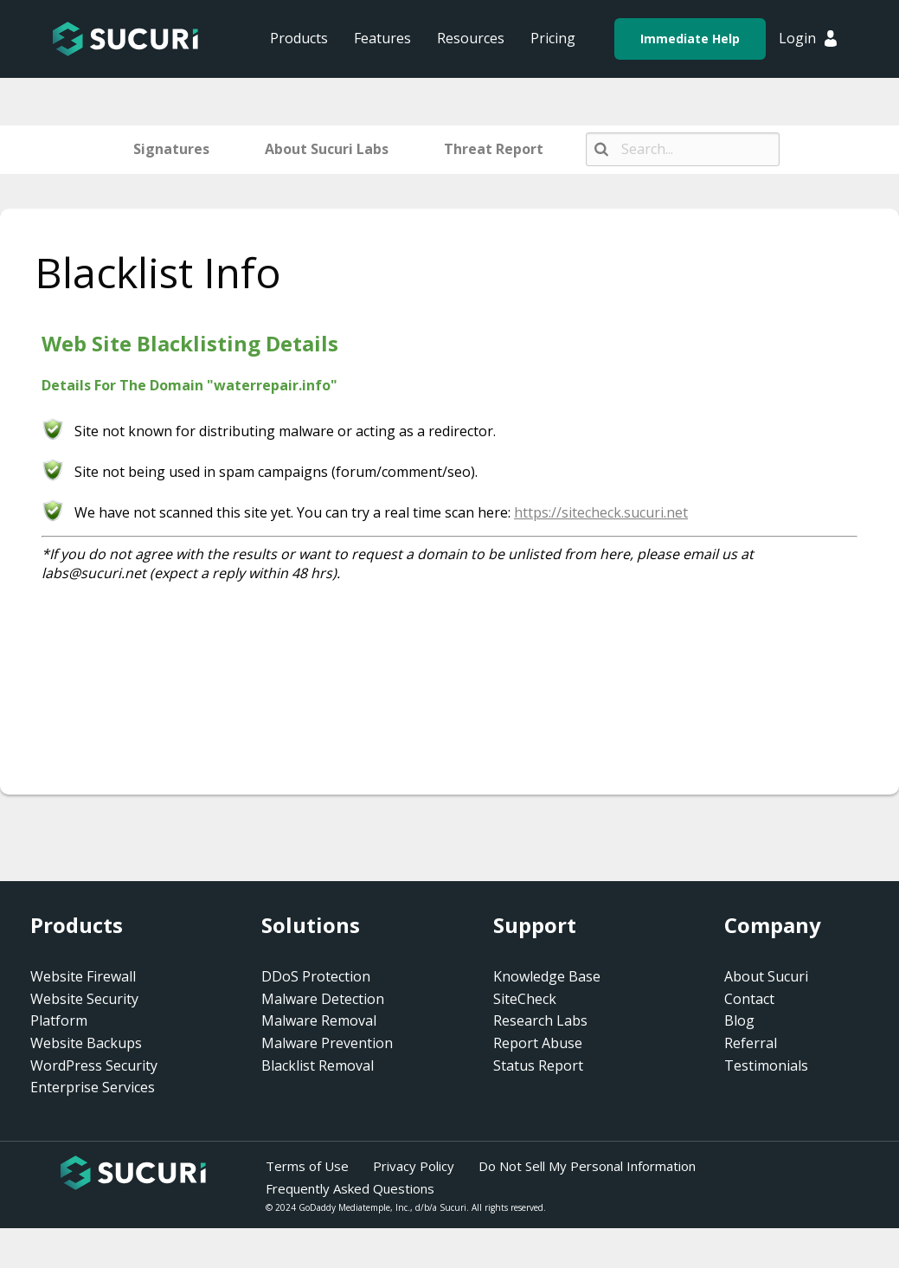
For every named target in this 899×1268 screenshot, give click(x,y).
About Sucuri (766, 976)
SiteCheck (524, 998)
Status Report (538, 1065)
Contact (749, 998)
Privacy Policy (413, 1166)
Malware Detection (322, 998)
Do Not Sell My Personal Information (587, 1166)
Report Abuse (537, 1042)
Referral (750, 1042)
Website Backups (86, 1042)
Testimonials (766, 1065)
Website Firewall (83, 976)
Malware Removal (318, 1020)
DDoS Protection (315, 976)
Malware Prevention (327, 1042)
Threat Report (493, 148)
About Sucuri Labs (326, 148)
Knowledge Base (546, 976)
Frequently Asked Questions (350, 1188)
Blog (739, 1020)
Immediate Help (690, 38)
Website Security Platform (84, 1010)
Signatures (171, 148)
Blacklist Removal (317, 1065)
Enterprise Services (92, 1087)
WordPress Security (93, 1065)
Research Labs (540, 1020)
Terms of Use (307, 1166)
